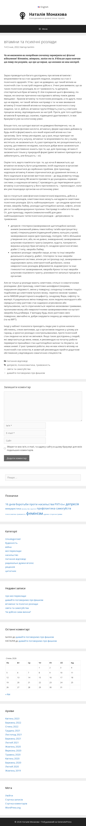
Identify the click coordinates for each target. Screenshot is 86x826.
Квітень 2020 (12, 758)
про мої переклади (15, 595)
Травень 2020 (13, 754)
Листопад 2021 (13, 734)
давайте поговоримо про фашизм (26, 372)
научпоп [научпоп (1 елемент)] (33, 509)
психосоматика (26, 364)
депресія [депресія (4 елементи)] (72, 504)
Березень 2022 (13, 722)
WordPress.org (13, 807)
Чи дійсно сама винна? (18, 611)
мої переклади (13, 550)
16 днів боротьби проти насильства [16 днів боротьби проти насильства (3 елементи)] (29, 504)
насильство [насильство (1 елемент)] (25, 509)
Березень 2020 (13, 762)
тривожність (43, 364)
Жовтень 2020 (13, 746)
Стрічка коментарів (16, 803)
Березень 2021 (13, 738)
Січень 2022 (11, 726)
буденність (11, 542)
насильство (11, 554)
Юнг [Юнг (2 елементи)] (62, 504)
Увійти (9, 795)
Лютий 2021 (12, 742)
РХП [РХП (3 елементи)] (57, 504)
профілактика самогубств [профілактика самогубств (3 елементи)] (54, 508)
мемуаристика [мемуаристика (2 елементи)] (13, 508)
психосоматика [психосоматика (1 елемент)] (10, 514)
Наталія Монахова (48, 14)
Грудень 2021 (12, 730)
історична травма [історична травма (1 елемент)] (56, 514)
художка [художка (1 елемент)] (46, 514)
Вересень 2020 (13, 750)
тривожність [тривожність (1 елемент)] (21, 514)
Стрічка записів (14, 799)
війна (8, 546)
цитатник (10, 570)
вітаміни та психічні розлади (21, 603)
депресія (12, 364)
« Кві (7, 694)
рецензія (10, 566)
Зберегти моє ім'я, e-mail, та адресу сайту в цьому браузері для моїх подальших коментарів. (44, 448)
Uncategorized (13, 538)
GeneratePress (64, 821)
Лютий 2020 (12, 766)
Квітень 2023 (12, 718)
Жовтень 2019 (13, 770)
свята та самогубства (19, 369)
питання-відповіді (17, 361)
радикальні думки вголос (19, 562)
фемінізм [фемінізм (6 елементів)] (34, 513)
